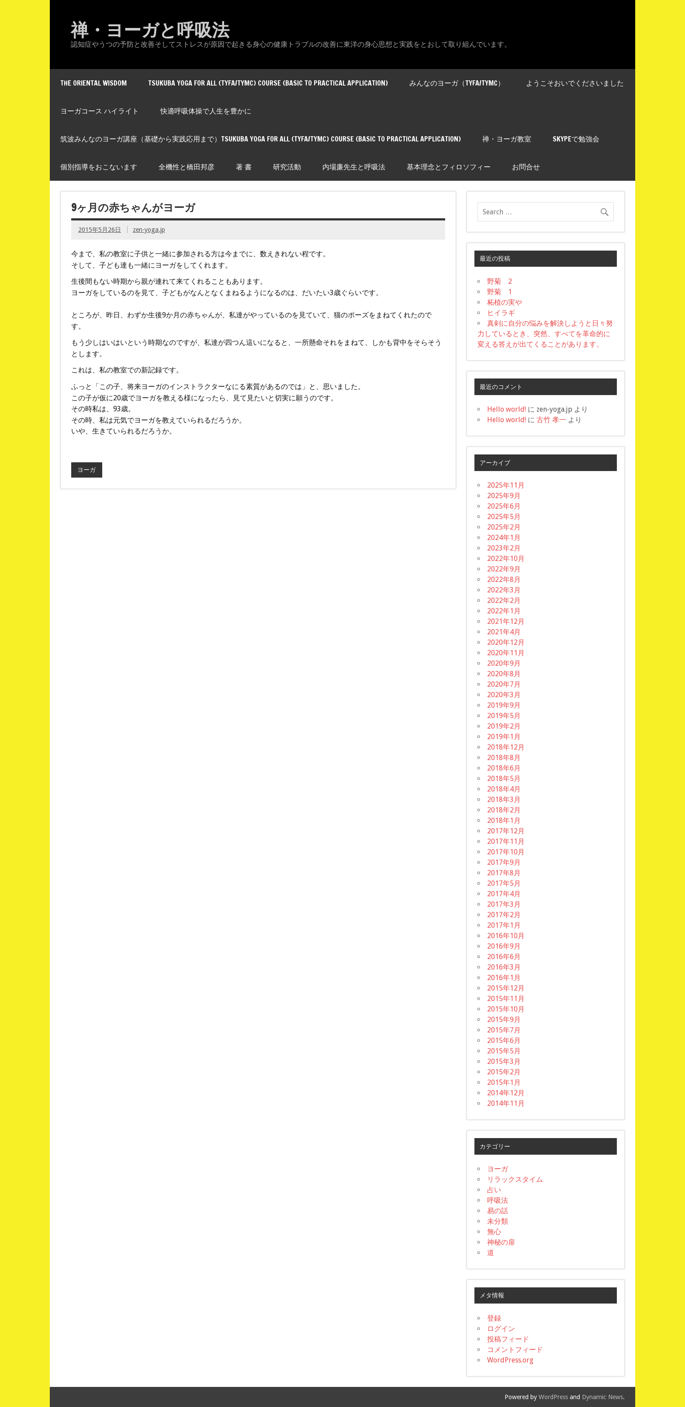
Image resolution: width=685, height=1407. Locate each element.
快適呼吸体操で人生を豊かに (205, 111)
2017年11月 (506, 841)
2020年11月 (506, 653)
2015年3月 (504, 1061)
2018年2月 (504, 810)
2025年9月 (504, 496)
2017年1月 (504, 925)
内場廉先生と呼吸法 (353, 167)
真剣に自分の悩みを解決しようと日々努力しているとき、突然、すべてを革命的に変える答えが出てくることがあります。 (545, 333)
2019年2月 (504, 726)
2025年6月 (504, 506)
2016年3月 (504, 967)
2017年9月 (504, 862)
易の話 (497, 1211)
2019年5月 (504, 716)
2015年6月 (504, 1040)
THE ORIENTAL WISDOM (93, 83)
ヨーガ (86, 469)
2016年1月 (504, 978)
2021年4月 (504, 632)
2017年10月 (506, 852)
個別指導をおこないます (98, 167)
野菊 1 (499, 292)
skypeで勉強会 (576, 139)
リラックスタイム (515, 1179)
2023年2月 (504, 548)
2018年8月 (504, 757)
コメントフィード (515, 1349)
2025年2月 (504, 527)
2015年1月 (504, 1082)
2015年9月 (504, 1019)
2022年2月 (504, 600)
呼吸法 (497, 1200)
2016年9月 (504, 946)
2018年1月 (504, 820)
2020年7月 (504, 684)
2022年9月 (504, 569)
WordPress (553, 1396)
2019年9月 (504, 705)
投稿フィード (508, 1339)
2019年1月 (504, 737)
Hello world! (506, 409)
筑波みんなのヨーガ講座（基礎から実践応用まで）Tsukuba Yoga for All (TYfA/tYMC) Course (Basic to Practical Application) (260, 139)
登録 (494, 1318)
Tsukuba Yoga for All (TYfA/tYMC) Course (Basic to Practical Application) (268, 83)
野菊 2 (499, 281)
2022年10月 (506, 558)
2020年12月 (506, 642)
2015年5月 (504, 1051)
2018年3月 (504, 799)
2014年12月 (506, 1093)
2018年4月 (504, 789)
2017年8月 (504, 873)
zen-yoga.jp (149, 229)
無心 (494, 1232)
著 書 (244, 167)
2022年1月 (504, 611)
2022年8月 (504, 579)
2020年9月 (504, 663)
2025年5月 (504, 517)
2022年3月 (504, 590)
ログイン (501, 1328)
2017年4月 (504, 894)
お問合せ (526, 167)
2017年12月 (506, 831)
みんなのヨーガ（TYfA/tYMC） (457, 83)
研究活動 (287, 167)
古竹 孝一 (551, 420)
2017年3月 (504, 904)
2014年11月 (506, 1103)
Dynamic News (602, 1396)
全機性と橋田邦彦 (186, 167)
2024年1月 (504, 537)
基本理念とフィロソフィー (449, 167)
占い (494, 1190)
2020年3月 (504, 695)
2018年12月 (506, 747)
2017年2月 (504, 915)
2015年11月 (506, 998)
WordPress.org (510, 1360)
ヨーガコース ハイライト (99, 111)
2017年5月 (504, 883)
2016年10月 (506, 936)
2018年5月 (504, 778)
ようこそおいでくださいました (575, 83)
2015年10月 (506, 1009)
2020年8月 (504, 674)
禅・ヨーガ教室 (506, 139)
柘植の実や (504, 302)
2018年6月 (504, 768)
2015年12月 (506, 988)
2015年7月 (504, 1030)
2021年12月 (506, 621)
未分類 (497, 1221)
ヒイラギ (501, 313)
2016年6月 (504, 957)
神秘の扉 (501, 1242)
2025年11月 (506, 485)
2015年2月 (504, 1072)
